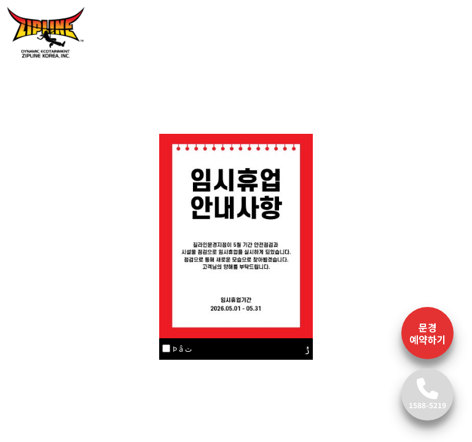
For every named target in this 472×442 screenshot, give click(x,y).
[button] (35, 143)
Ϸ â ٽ (182, 348)
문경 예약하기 (427, 333)
